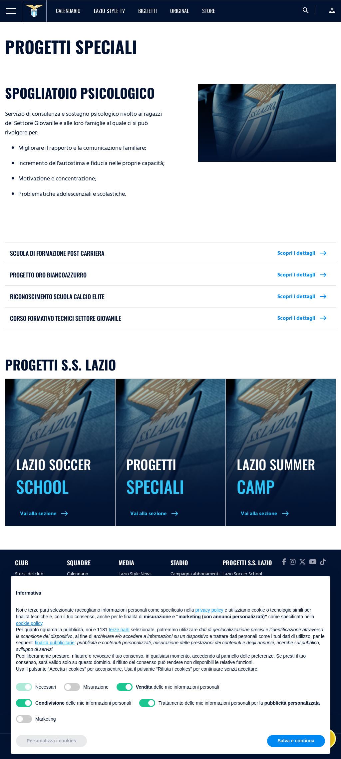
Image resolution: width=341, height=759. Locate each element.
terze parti (119, 629)
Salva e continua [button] (296, 740)
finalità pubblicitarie (55, 642)
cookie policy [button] (29, 623)
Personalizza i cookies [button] (51, 740)
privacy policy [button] (209, 610)
